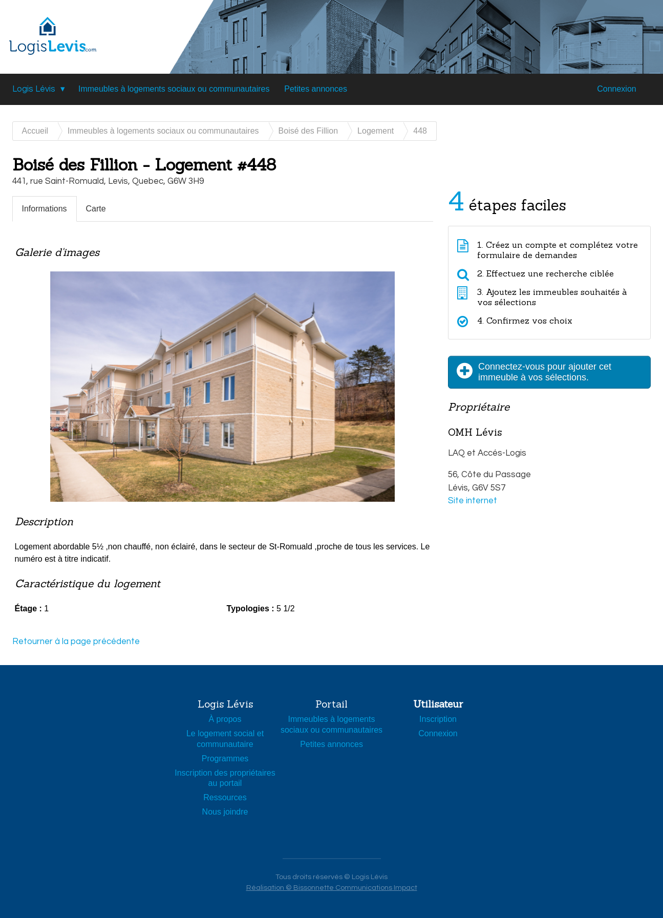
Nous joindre (225, 811)
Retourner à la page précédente (76, 641)
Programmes (225, 758)
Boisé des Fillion (308, 130)
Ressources (224, 797)
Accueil (35, 130)
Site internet (472, 500)
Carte (96, 208)
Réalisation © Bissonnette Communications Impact (331, 887)
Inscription (438, 719)
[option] (222, 400)
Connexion (616, 88)
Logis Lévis (33, 89)
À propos (224, 719)
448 (420, 130)
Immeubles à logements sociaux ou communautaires (174, 88)
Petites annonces (315, 88)
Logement (375, 130)
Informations (44, 208)
